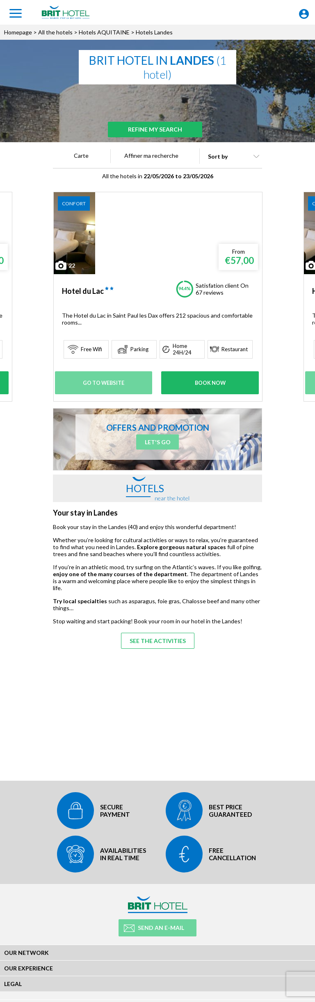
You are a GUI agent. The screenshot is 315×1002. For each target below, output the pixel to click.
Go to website (104, 382)
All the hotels (55, 32)
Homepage (18, 32)
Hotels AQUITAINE (104, 32)
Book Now (210, 382)
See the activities (158, 637)
